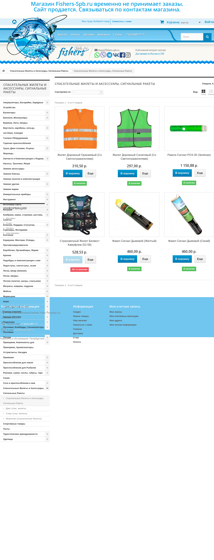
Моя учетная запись (124, 501)
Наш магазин (12, 475)
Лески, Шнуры (10, 276)
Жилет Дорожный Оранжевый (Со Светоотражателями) (79, 156)
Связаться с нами (82, 519)
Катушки (7, 209)
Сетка (203, 92)
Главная (77, 523)
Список (211, 92)
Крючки (7, 255)
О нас (8, 465)
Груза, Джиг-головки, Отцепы (18, 148)
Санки (6, 378)
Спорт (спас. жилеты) (16, 413)
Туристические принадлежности (20, 434)
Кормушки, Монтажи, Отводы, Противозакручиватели (19, 242)
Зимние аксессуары (13, 168)
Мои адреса (115, 514)
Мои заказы (115, 506)
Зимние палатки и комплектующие (21, 179)
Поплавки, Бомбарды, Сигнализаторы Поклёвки (23, 329)
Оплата (75, 34)
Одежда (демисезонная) (16, 306)
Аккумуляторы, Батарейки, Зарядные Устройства (23, 105)
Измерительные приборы (17, 194)
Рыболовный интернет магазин (150, 50)
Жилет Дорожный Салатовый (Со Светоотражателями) (134, 156)
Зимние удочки (11, 184)
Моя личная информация (122, 519)
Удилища (8, 439)
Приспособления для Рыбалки (19, 367)
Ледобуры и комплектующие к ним (21, 260)
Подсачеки (9, 322)
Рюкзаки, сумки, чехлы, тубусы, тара (23, 373)
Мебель (7, 291)
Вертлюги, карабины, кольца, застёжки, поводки (19, 130)
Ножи (6, 301)
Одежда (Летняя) (12, 317)
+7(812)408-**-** (135, 34)
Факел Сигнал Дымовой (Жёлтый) (134, 241)
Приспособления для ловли (18, 362)
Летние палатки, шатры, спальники (22, 281)
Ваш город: (96, 21)
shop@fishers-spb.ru (107, 50)
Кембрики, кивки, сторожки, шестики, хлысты (23, 217)
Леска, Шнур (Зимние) (14, 270)
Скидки (77, 506)
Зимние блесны (11, 174)
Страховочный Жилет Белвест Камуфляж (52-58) (79, 242)
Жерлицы (8, 153)
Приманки (8, 357)
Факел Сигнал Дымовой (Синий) (189, 241)
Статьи (117, 34)
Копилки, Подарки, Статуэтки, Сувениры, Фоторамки (19, 227)
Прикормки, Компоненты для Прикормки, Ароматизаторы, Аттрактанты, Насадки (18, 347)
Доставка (89, 34)
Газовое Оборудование (15, 138)
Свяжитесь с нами (122, 21)
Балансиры (9, 112)
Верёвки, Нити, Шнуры (15, 123)
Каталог (63, 34)
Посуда (7, 337)
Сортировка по (63, 92)
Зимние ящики (11, 189)
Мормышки (9, 296)
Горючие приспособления (17, 143)
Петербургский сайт (39, 558)
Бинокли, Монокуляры (15, 117)
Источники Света (12, 204)
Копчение (8, 235)
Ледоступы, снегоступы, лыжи (19, 265)
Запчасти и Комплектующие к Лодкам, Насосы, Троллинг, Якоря (23, 161)
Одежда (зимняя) (12, 312)
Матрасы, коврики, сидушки (18, 286)
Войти (209, 22)
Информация (15, 452)
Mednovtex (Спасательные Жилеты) (23, 418)
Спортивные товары (14, 424)
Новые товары (81, 510)
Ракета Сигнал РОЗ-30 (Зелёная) (189, 155)
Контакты (104, 34)
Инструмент (9, 199)
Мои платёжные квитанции (123, 510)
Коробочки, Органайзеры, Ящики (20, 250)
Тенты (6, 429)
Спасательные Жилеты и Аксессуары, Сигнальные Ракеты (23, 390)
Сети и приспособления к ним (19, 383)
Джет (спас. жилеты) (15, 408)
